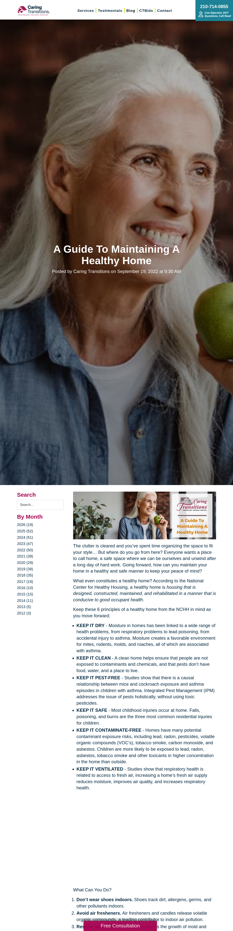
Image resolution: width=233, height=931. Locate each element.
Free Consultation (120, 926)
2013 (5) (24, 607)
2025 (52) (25, 531)
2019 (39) (25, 569)
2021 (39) (25, 556)
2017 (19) (25, 582)
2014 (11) (25, 600)
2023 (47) (25, 544)
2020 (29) (25, 563)
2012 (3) (24, 613)
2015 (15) (25, 594)
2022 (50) (25, 550)
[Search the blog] (40, 505)
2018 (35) (25, 575)
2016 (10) (25, 588)
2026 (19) (25, 525)
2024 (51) (25, 537)
